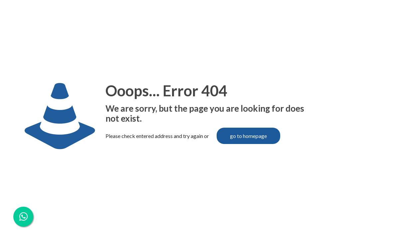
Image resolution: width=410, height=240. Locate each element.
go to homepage (248, 136)
